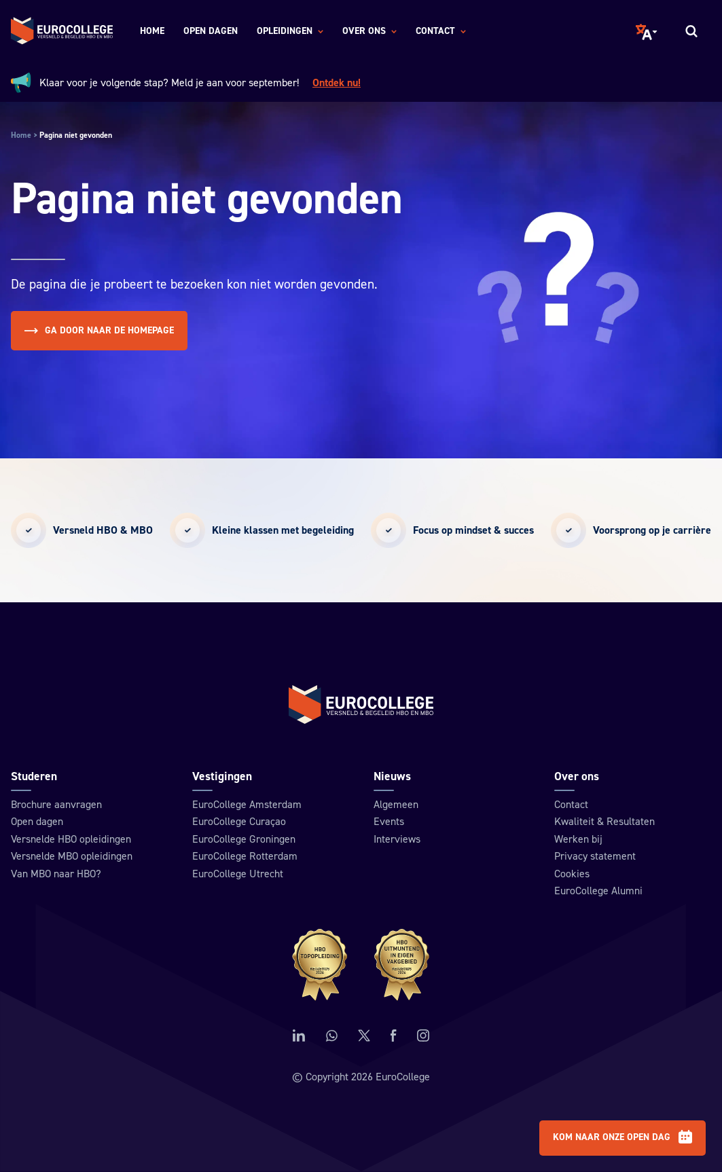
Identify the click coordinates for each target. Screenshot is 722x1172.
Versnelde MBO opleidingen (71, 856)
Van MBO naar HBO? (56, 874)
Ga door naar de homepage (99, 331)
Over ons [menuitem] (369, 31)
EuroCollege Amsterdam (247, 804)
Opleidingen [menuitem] (290, 31)
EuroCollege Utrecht (237, 874)
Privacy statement (595, 856)
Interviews (397, 839)
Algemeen (396, 804)
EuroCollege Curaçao (239, 821)
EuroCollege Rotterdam (244, 856)
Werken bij (578, 839)
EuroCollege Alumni (598, 891)
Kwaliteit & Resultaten (604, 821)
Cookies (572, 874)
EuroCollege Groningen (243, 839)
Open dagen (37, 821)
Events (389, 821)
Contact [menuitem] (441, 31)
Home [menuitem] (152, 31)
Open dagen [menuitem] (210, 31)
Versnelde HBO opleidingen (71, 839)
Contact (571, 804)
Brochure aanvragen (56, 804)
